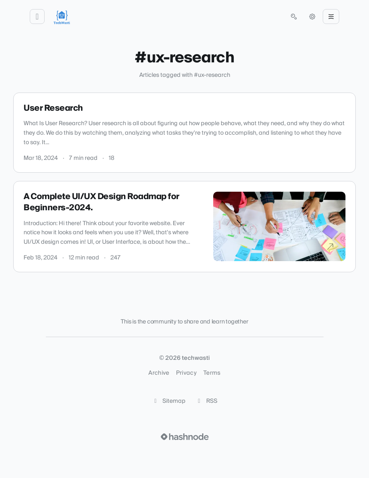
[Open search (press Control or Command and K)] (293, 16)
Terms (212, 373)
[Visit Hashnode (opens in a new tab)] (184, 436)
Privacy (186, 373)
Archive (158, 373)
